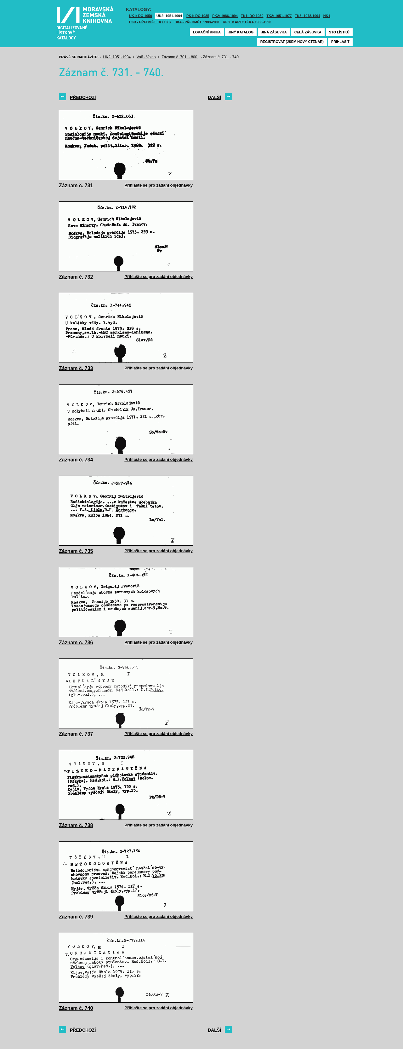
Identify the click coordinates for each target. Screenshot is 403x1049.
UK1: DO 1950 (140, 16)
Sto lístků (339, 32)
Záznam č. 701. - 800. (180, 57)
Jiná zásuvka (274, 32)
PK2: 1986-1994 (225, 16)
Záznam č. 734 (76, 459)
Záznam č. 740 (76, 1008)
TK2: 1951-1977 (279, 16)
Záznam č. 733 (76, 368)
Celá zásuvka (307, 32)
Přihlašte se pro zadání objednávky (158, 185)
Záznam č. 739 (76, 916)
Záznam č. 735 (76, 551)
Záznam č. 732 (76, 277)
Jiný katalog (240, 32)
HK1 (326, 16)
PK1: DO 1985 (197, 16)
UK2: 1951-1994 (169, 16)
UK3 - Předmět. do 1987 (150, 22)
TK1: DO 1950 (252, 16)
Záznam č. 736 (76, 642)
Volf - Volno (146, 57)
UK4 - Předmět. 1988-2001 (196, 22)
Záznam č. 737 (76, 734)
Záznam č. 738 (76, 825)
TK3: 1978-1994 (307, 16)
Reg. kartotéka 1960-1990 (247, 22)
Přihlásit (340, 41)
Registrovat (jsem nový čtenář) (292, 41)
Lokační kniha (207, 32)
